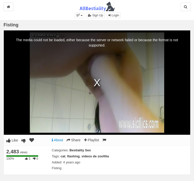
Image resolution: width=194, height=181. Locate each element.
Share (74, 140)
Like (12, 140)
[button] (79, 15)
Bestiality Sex (80, 150)
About (57, 140)
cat (63, 156)
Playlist (91, 140)
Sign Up (95, 15)
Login (113, 15)
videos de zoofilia (95, 156)
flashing (73, 156)
